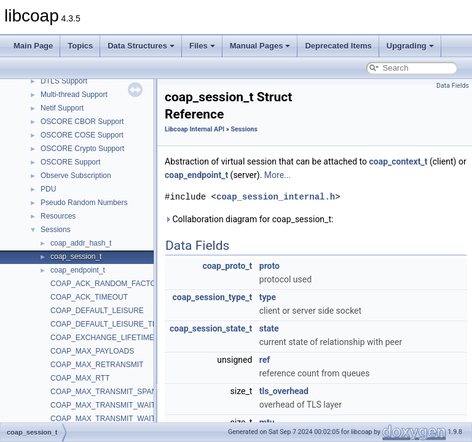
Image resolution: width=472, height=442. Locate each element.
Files (202, 45)
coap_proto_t (227, 266)
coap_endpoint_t (77, 270)
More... (277, 175)
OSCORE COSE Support (82, 135)
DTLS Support (64, 81)
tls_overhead (284, 391)
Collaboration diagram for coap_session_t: (249, 219)
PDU (48, 189)
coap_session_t (75, 256)
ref (264, 360)
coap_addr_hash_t (80, 243)
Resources (58, 216)
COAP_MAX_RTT (79, 378)
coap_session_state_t (211, 328)
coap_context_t (398, 161)
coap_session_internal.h (275, 197)
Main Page (33, 45)
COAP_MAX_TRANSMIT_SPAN (103, 391)
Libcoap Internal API (194, 129)
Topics (80, 45)
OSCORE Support (70, 162)
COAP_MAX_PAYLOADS (92, 351)
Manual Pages (260, 45)
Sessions (56, 229)
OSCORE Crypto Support (82, 148)
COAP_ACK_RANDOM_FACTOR (106, 283)
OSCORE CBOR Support (82, 121)
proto (269, 266)
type (267, 297)
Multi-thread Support (74, 94)
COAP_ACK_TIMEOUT (89, 297)
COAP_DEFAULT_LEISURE (97, 310)
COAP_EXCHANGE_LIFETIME (102, 337)
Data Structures (141, 45)
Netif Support (62, 108)
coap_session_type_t (213, 297)
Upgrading (410, 45)
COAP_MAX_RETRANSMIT (96, 364)
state (269, 328)
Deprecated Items (338, 45)
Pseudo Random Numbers (84, 202)
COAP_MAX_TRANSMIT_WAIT (102, 405)
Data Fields (452, 86)
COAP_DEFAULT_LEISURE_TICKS (110, 324)
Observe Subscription (76, 175)
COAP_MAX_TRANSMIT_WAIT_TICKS (115, 418)
